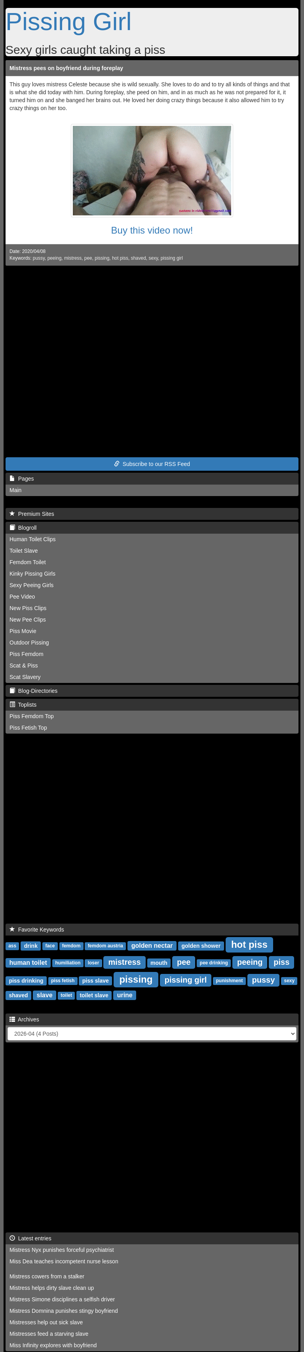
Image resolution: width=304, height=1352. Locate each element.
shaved (138, 258)
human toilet (28, 962)
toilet (66, 995)
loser (93, 963)
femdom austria (105, 946)
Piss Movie (23, 631)
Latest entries (30, 1238)
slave (45, 995)
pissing (102, 258)
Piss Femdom (27, 654)
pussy (39, 258)
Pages (22, 478)
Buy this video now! (152, 230)
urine (125, 995)
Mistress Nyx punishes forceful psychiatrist (62, 1250)
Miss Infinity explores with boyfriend (53, 1345)
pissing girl (172, 258)
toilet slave (94, 995)
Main (15, 490)
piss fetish (62, 981)
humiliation (67, 963)
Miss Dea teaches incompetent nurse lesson (64, 1261)
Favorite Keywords (37, 929)
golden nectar (152, 945)
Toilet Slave (24, 551)
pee (88, 258)
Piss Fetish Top (28, 727)
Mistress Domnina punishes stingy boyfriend (64, 1311)
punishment (229, 981)
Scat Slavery (25, 677)
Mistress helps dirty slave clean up (52, 1288)
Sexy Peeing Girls (31, 585)
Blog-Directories (33, 691)
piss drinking (26, 980)
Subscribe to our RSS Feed (152, 464)
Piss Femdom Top (32, 716)
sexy (153, 258)
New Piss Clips (28, 608)
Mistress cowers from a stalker (47, 1276)
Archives (24, 1019)
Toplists (23, 705)
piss (281, 962)
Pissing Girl (69, 21)
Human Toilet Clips (32, 539)
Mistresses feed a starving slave (49, 1334)
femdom (71, 946)
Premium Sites (32, 514)
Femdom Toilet (28, 562)
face (50, 946)
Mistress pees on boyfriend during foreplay (66, 68)
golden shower (200, 946)
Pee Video (22, 596)
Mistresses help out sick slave (46, 1322)
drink (31, 946)
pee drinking (214, 963)
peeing (55, 258)
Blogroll (23, 528)
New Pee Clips (28, 619)
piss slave (95, 980)
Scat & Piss (24, 665)
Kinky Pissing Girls (32, 573)
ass (12, 946)
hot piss (120, 258)
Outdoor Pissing (29, 642)
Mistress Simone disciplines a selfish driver (62, 1299)
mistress (73, 258)
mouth (158, 963)
